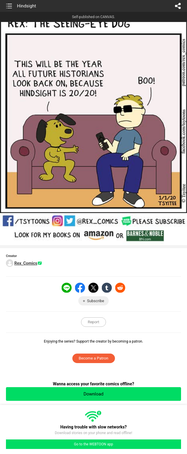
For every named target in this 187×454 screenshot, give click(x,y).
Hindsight (26, 6)
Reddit (120, 288)
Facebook (80, 288)
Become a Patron (93, 358)
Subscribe (95, 301)
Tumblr (107, 288)
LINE (67, 288)
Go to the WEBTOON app (93, 444)
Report (93, 322)
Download (94, 394)
